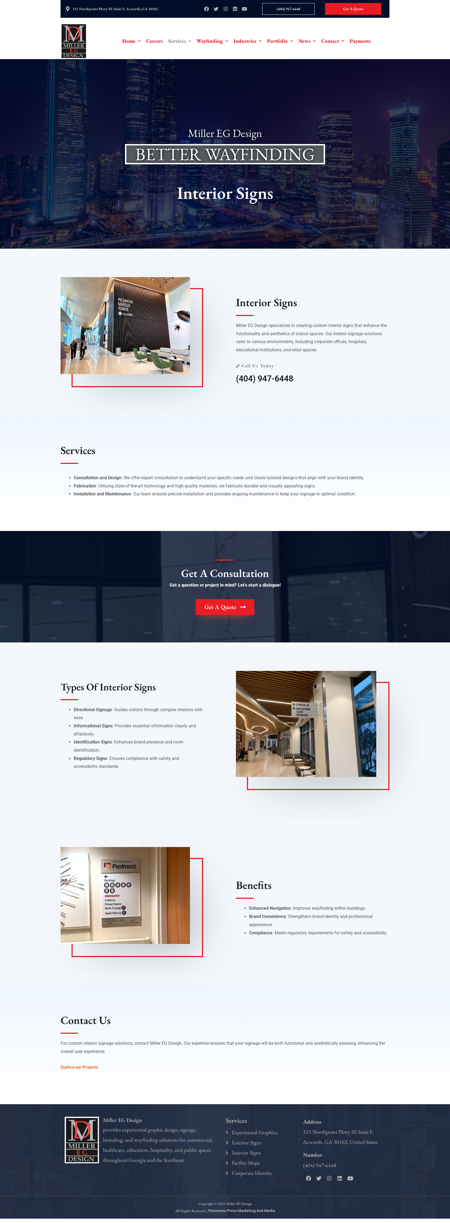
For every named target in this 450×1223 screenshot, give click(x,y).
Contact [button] (332, 42)
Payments (360, 42)
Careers (154, 42)
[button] (131, 42)
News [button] (307, 42)
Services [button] (179, 42)
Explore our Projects (80, 1068)
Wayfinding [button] (212, 42)
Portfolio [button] (280, 42)
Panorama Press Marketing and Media (241, 1215)
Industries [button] (247, 42)
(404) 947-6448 (266, 380)
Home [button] (131, 42)
